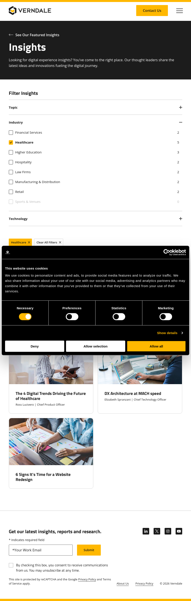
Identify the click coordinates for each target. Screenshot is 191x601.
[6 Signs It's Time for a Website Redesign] (51, 453)
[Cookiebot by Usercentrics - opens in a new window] (166, 252)
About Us (123, 583)
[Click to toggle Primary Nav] (179, 10)
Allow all (156, 346)
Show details (167, 333)
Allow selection (95, 346)
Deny (35, 346)
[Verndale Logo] (30, 10)
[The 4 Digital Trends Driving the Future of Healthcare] (51, 375)
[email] (41, 550)
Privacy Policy (87, 579)
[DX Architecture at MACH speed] (140, 375)
